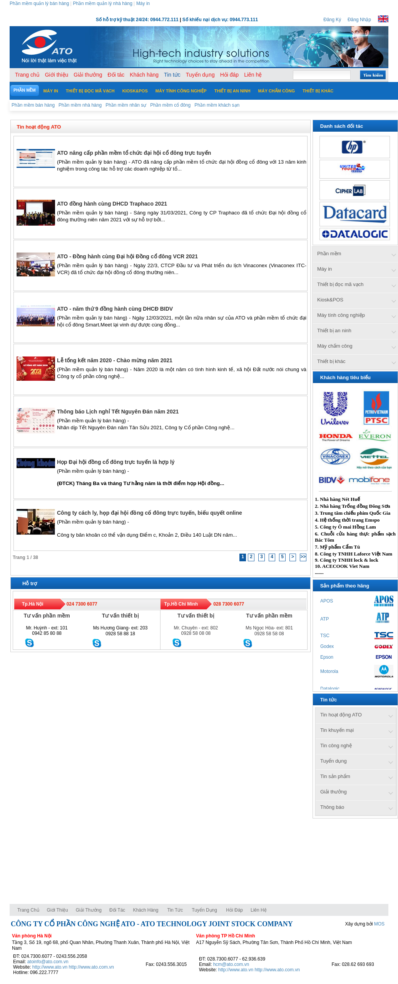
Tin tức (175, 910)
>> (303, 556)
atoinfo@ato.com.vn (48, 961)
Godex (327, 646)
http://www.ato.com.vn (91, 967)
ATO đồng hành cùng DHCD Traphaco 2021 (112, 204)
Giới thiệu (57, 910)
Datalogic (329, 688)
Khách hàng (146, 910)
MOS (379, 924)
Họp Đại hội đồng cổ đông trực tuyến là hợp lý (116, 462)
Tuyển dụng (204, 910)
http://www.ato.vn (49, 967)
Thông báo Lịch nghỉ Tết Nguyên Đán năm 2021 (118, 411)
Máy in (143, 3)
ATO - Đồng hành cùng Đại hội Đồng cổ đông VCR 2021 (127, 256)
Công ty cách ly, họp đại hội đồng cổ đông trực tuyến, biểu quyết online (149, 513)
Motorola (329, 671)
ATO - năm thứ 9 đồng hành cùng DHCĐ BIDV (115, 309)
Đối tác (117, 910)
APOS (326, 601)
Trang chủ (28, 910)
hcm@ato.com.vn (231, 964)
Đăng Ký (332, 19)
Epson (326, 657)
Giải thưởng (89, 910)
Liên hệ (259, 910)
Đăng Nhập (359, 19)
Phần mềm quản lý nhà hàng (102, 3)
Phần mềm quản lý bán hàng (39, 3)
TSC (324, 635)
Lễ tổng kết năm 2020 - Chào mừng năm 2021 (114, 360)
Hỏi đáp (234, 910)
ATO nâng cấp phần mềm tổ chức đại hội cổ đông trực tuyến (134, 153)
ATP (324, 619)
